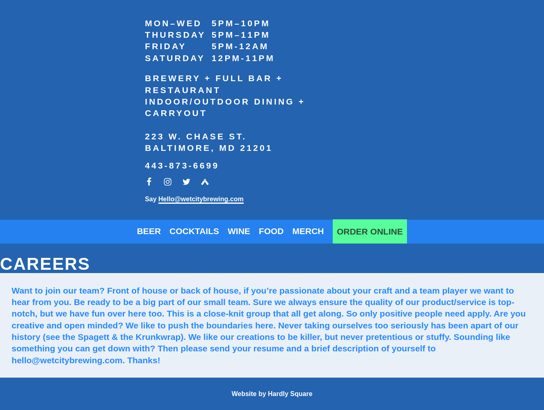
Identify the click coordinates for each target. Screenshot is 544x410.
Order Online (370, 231)
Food (271, 231)
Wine (239, 231)
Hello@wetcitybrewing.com (201, 199)
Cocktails (194, 231)
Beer (149, 231)
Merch (308, 231)
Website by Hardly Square (271, 393)
